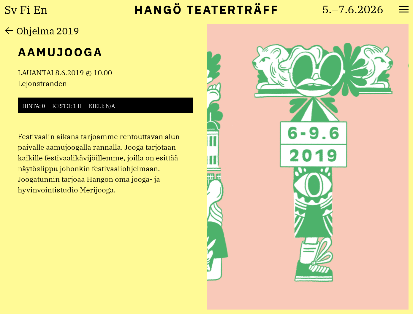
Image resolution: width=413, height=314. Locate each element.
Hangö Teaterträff (206, 9)
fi (25, 10)
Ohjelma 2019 (47, 31)
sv (10, 10)
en (40, 10)
